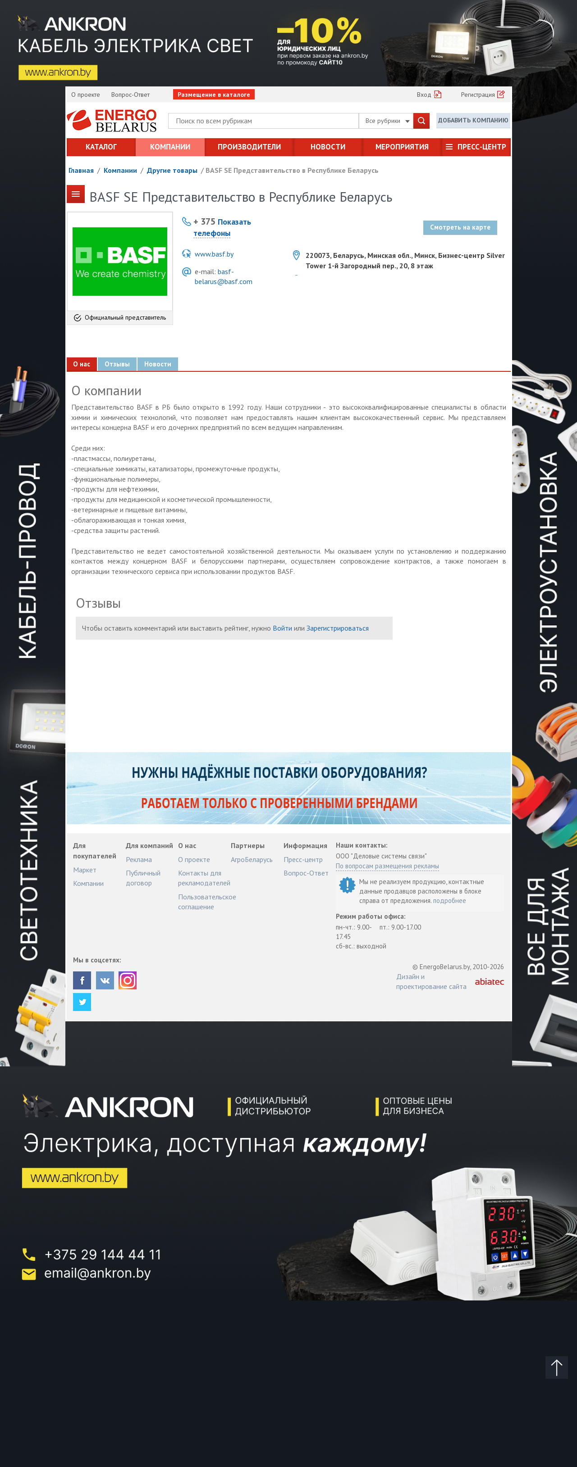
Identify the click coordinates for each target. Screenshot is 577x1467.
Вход (424, 94)
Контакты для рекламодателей (204, 877)
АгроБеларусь (252, 859)
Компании (170, 147)
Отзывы (117, 364)
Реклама (139, 859)
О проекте (85, 94)
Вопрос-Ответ (130, 94)
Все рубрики (388, 121)
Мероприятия (402, 147)
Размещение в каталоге (214, 94)
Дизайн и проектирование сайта (431, 981)
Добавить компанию (473, 120)
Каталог (101, 147)
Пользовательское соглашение (207, 901)
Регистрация (478, 94)
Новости (328, 147)
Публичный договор (143, 877)
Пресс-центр (482, 147)
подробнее (449, 900)
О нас (82, 364)
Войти (282, 627)
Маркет (84, 869)
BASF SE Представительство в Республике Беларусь (292, 170)
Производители (249, 147)
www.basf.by (214, 253)
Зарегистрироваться (338, 627)
